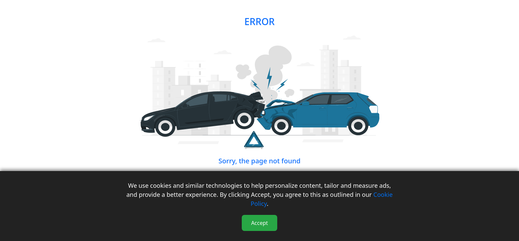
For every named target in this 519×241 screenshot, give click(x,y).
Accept (259, 223)
